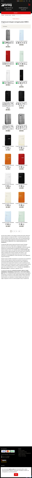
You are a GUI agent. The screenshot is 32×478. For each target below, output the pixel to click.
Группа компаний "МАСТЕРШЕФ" (8, 454)
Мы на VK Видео (5, 456)
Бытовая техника (21, 450)
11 (19, 231)
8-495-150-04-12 (8, 8)
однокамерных (4, 271)
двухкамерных (10, 271)
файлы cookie (12, 469)
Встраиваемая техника (22, 451)
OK (16, 474)
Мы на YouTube (5, 457)
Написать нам (23, 9)
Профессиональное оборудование (24, 453)
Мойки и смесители (21, 454)
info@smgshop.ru (23, 8)
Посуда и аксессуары (22, 455)
